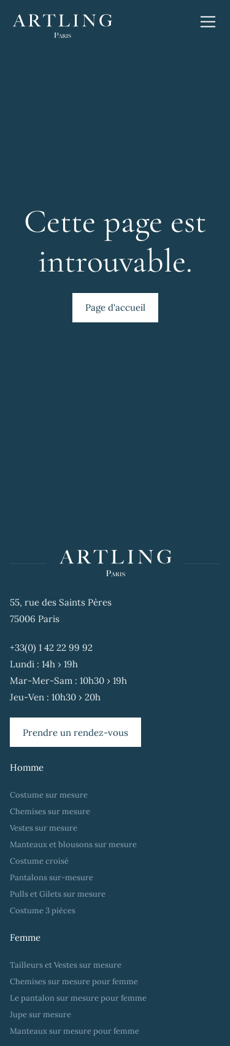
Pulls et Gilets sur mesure (57, 894)
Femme (25, 937)
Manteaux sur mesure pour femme (74, 1031)
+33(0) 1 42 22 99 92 (51, 647)
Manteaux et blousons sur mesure (73, 844)
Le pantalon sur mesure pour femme (78, 998)
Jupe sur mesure (40, 1014)
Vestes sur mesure (43, 828)
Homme (27, 767)
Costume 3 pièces (42, 910)
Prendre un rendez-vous (75, 732)
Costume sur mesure (49, 795)
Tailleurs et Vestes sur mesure (65, 965)
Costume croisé (39, 861)
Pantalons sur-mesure (51, 877)
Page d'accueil (115, 307)
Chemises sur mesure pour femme (74, 981)
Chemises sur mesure (50, 811)
